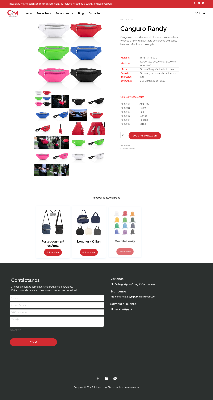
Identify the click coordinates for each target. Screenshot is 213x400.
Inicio (29, 13)
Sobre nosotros (64, 13)
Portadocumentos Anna (52, 243)
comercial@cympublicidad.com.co (133, 296)
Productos (43, 13)
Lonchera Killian (89, 241)
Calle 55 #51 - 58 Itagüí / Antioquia (133, 284)
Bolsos (130, 19)
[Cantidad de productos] (124, 135)
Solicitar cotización (145, 136)
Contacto (94, 13)
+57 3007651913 (122, 309)
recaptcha (15, 330)
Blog (81, 13)
